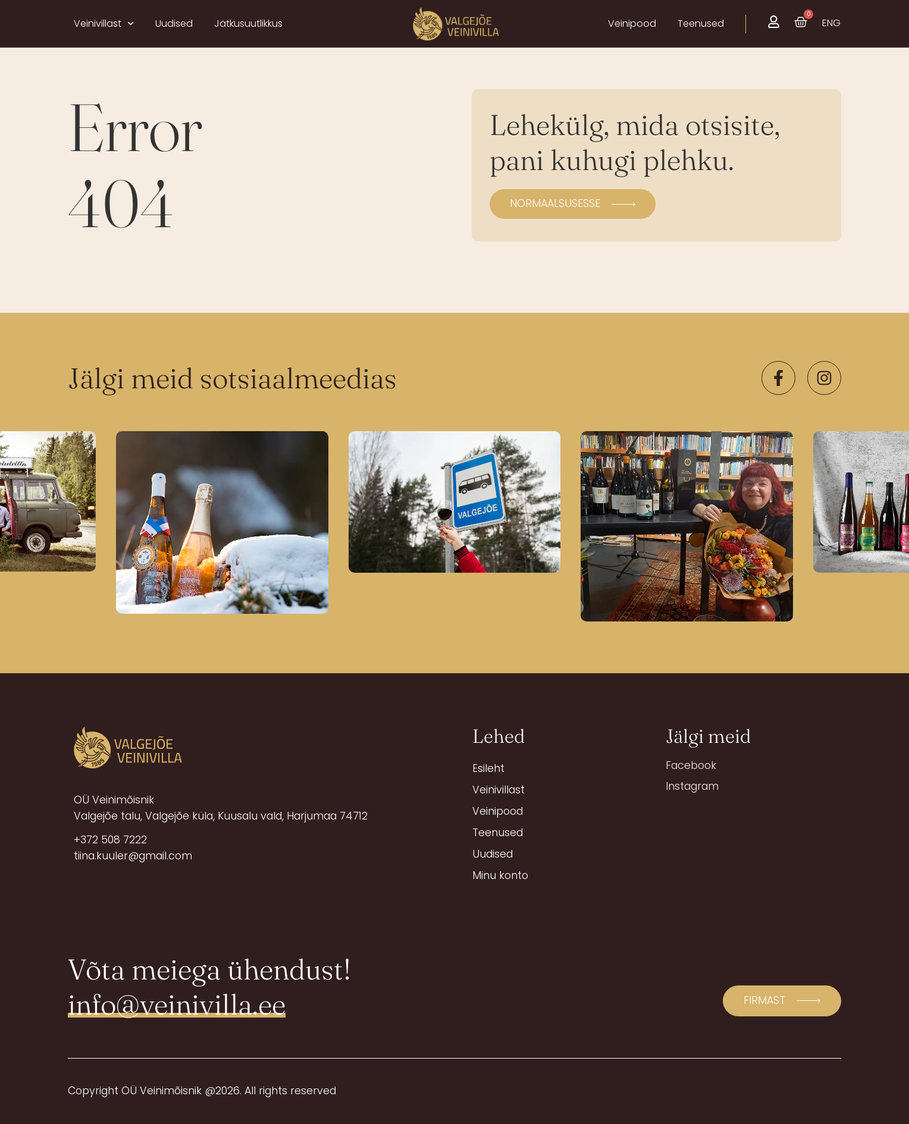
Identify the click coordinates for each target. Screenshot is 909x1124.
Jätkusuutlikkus (248, 24)
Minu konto (500, 875)
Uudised (174, 24)
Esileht (488, 768)
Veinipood (497, 811)
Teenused (497, 832)
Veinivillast (104, 24)
